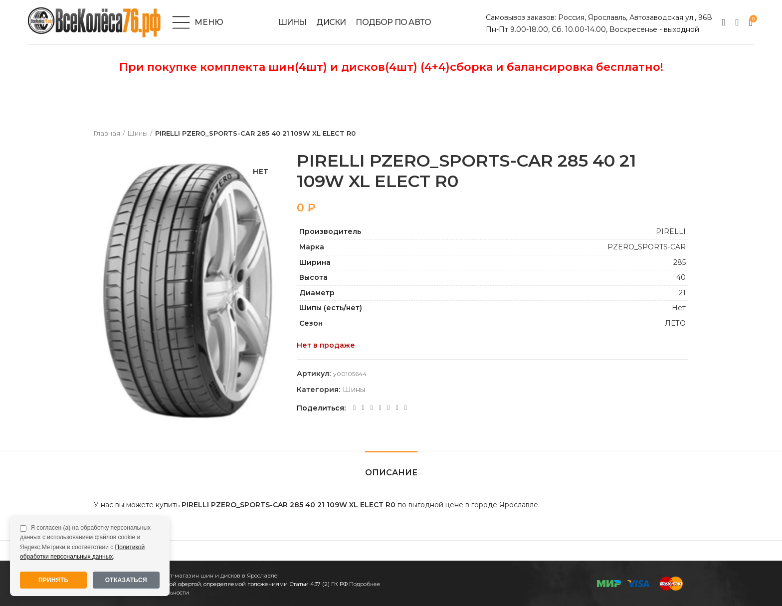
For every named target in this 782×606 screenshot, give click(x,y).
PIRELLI (671, 231)
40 (681, 277)
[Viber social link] (405, 408)
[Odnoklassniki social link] (372, 408)
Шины (138, 133)
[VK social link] (389, 408)
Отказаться (126, 580)
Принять (53, 580)
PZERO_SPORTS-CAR (646, 246)
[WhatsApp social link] (380, 408)
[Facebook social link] (354, 408)
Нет (679, 307)
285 (679, 262)
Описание (391, 472)
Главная (107, 133)
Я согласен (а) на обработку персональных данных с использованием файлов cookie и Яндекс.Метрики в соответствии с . (85, 542)
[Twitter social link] (363, 408)
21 (682, 292)
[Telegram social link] (397, 408)
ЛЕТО (675, 323)
